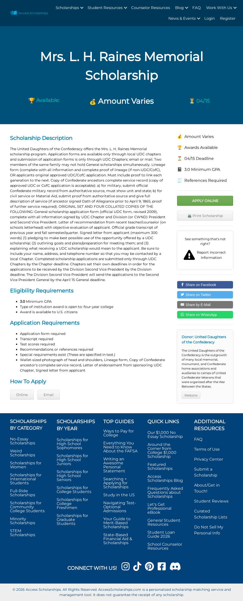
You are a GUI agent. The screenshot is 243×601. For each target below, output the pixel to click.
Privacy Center (208, 459)
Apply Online (205, 201)
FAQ (196, 7)
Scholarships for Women (25, 465)
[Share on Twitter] (205, 295)
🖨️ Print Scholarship (205, 215)
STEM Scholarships (22, 532)
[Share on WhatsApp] (205, 314)
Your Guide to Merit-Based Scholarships (116, 522)
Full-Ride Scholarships (22, 493)
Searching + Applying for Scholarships (115, 483)
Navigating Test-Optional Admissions (119, 507)
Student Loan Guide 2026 (161, 534)
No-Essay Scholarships (22, 441)
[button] (82, 7)
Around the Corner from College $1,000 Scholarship (161, 450)
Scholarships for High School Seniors (72, 475)
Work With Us (219, 7)
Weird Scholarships (22, 453)
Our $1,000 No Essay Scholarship (165, 434)
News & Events (182, 18)
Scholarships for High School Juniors (72, 459)
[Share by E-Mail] (205, 304)
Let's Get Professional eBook (159, 508)
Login (209, 18)
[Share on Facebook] (205, 285)
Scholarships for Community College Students (27, 507)
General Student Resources (163, 522)
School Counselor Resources (164, 546)
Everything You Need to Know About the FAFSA (120, 447)
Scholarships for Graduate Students (72, 519)
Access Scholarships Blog (165, 478)
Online (22, 395)
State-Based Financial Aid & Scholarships (117, 538)
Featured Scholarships (160, 466)
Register (228, 18)
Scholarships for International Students (25, 479)
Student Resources (105, 7)
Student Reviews (211, 501)
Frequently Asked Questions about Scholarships (165, 492)
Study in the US (119, 495)
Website (191, 395)
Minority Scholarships (22, 520)
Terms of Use (207, 449)
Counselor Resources (150, 7)
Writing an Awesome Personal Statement (114, 465)
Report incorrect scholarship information (205, 250)
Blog (179, 7)
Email (49, 395)
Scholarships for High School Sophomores (72, 443)
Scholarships (67, 7)
